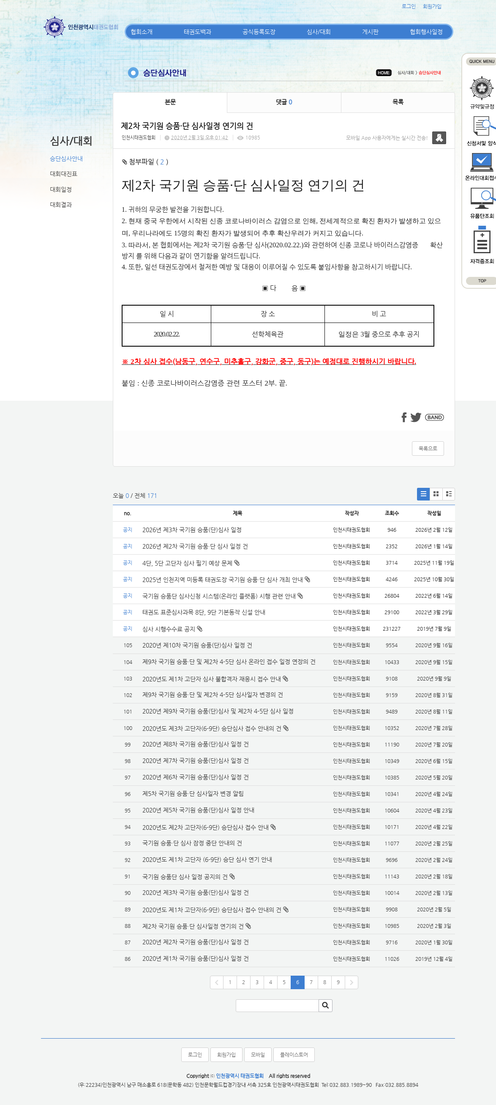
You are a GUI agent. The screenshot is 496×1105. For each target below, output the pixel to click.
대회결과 (61, 204)
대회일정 (61, 189)
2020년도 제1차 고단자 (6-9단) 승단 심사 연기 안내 (207, 859)
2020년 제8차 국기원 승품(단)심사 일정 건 (195, 744)
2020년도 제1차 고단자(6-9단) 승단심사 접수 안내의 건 (211, 909)
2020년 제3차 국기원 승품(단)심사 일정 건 (195, 892)
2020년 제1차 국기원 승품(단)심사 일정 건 (195, 958)
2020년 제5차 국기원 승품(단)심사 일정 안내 (198, 810)
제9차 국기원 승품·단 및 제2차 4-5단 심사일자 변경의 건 (212, 694)
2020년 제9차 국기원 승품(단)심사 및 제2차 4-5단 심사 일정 (218, 711)
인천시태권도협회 (138, 137)
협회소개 (142, 31)
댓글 (284, 101)
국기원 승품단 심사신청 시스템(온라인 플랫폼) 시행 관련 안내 (222, 596)
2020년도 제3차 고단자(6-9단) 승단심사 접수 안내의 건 (211, 728)
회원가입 (432, 6)
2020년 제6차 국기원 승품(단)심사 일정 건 (195, 777)
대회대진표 (63, 173)
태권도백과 (197, 31)
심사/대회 (319, 31)
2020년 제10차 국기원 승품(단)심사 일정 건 (197, 645)
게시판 (370, 31)
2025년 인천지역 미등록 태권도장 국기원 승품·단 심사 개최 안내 (226, 579)
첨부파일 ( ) (145, 162)
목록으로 (428, 448)
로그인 (409, 6)
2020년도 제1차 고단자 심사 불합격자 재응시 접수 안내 (211, 679)
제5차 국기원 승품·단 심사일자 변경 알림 (193, 793)
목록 (397, 101)
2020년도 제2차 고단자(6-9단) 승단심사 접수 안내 (205, 827)
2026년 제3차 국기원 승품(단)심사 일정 (192, 529)
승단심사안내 (66, 158)
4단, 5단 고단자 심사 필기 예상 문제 (191, 563)
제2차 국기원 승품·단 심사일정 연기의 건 (193, 926)
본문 (170, 101)
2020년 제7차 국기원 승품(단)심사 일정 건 (195, 760)
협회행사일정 (426, 31)
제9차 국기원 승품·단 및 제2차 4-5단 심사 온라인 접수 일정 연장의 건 (229, 661)
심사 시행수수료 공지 (172, 629)
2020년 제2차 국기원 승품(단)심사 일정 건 (195, 941)
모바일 (258, 1055)
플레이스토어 (294, 1055)
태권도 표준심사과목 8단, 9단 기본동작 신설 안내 (203, 612)
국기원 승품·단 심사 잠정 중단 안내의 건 (192, 843)
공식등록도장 (259, 31)
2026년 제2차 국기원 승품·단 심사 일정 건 (195, 546)
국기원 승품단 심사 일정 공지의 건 (185, 876)
